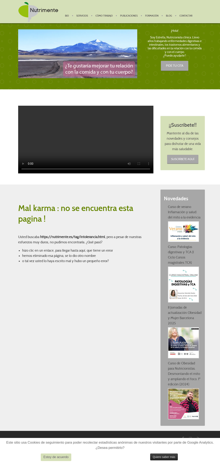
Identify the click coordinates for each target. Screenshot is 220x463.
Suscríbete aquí (182, 159)
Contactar (185, 15)
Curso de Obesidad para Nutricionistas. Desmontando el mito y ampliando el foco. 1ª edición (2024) (184, 373)
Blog (169, 15)
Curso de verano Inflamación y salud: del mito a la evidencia (184, 212)
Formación (151, 15)
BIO (67, 15)
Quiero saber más (164, 457)
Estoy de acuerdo (56, 457)
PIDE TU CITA (174, 65)
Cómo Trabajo (104, 15)
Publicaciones (129, 15)
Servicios (82, 15)
